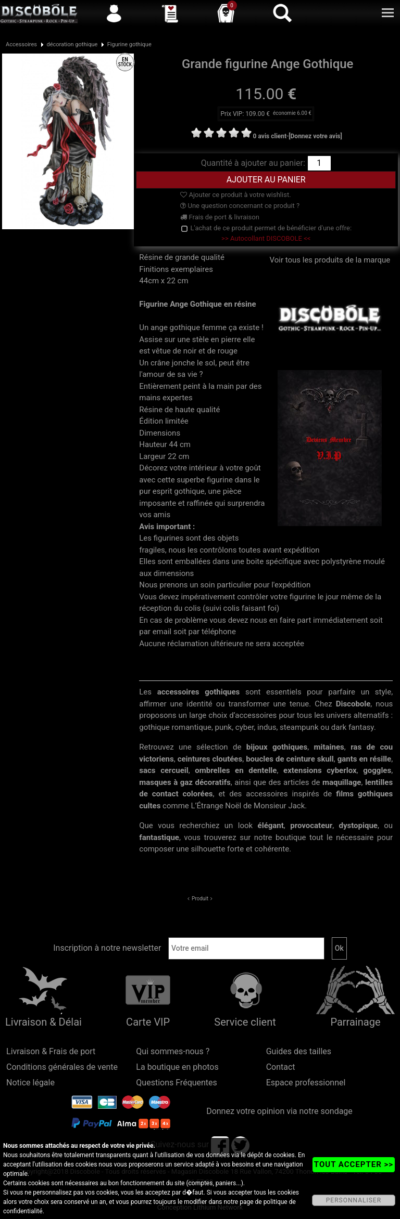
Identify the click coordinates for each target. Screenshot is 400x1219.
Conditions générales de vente (62, 1067)
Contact (280, 1067)
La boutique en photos (177, 1067)
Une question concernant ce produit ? (239, 205)
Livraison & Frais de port (50, 1051)
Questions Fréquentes (176, 1082)
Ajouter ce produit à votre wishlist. (235, 195)
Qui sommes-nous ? (172, 1051)
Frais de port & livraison (219, 217)
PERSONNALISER (353, 1200)
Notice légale (30, 1082)
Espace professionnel (306, 1082)
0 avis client (269, 136)
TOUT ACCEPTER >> (353, 1164)
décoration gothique (71, 44)
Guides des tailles (298, 1051)
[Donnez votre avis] (315, 136)
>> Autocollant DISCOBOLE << (265, 238)
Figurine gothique (129, 44)
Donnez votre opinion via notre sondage (279, 1111)
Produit (200, 898)
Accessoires (21, 44)
